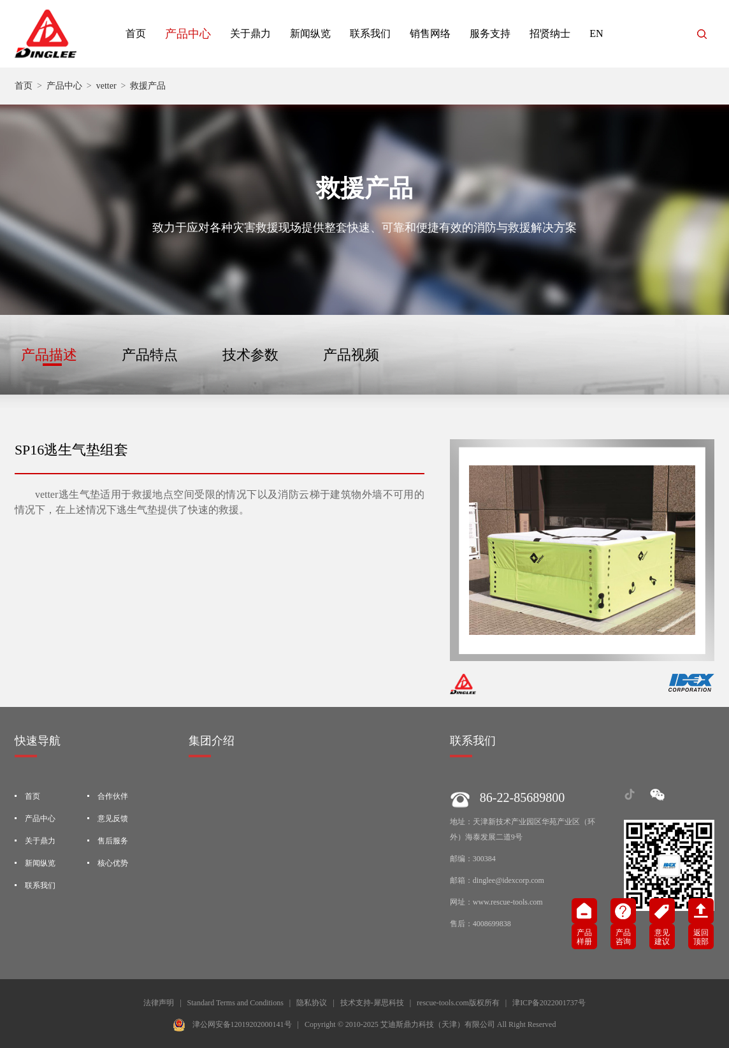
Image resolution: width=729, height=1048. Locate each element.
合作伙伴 (112, 796)
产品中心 (188, 33)
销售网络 (430, 33)
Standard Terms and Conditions (235, 1002)
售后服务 (112, 840)
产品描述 (49, 355)
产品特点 (150, 355)
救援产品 (148, 86)
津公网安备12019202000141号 (242, 1024)
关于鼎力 (250, 33)
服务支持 (490, 33)
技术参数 (250, 355)
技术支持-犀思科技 (372, 1002)
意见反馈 (112, 818)
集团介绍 (212, 740)
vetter (106, 86)
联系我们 (370, 33)
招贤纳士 (550, 33)
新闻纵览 (310, 33)
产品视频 (351, 355)
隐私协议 (311, 1002)
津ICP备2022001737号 (549, 1002)
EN (596, 33)
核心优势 (112, 863)
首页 (136, 33)
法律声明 (158, 1002)
